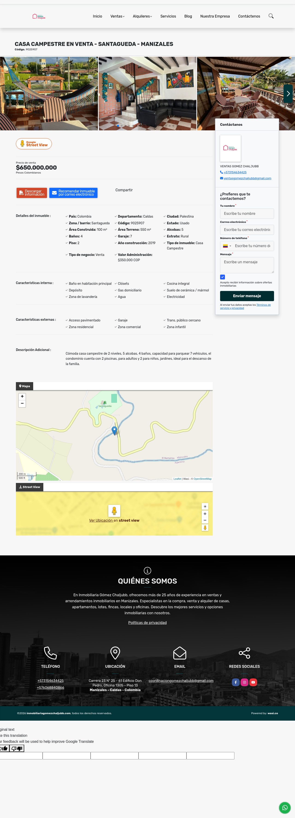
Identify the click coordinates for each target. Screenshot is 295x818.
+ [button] (22, 396)
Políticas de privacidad (147, 622)
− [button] (22, 403)
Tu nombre (228, 206)
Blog (188, 16)
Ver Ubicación (101, 520)
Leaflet (177, 478)
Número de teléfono (234, 238)
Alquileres (141, 16)
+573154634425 (235, 172)
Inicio (97, 16)
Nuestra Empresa (215, 16)
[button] (118, 126)
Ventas (116, 16)
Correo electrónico (234, 222)
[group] (49, 93)
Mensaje (226, 254)
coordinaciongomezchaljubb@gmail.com (181, 681)
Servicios (168, 16)
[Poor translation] (16, 748)
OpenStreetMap (203, 478)
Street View (34, 143)
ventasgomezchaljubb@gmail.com (247, 178)
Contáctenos (249, 16)
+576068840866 (50, 688)
